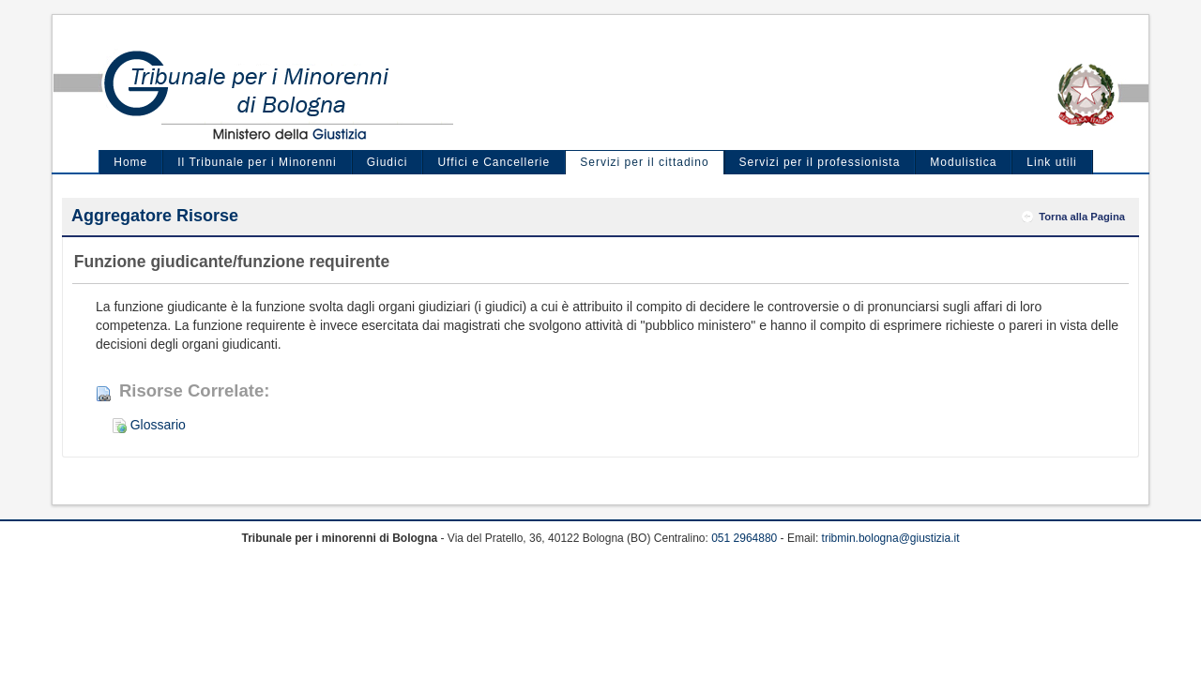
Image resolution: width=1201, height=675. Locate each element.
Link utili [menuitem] (1051, 162)
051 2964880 (744, 538)
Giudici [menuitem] (387, 162)
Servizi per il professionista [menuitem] (820, 162)
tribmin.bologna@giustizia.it (891, 538)
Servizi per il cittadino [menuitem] (644, 162)
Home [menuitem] (130, 162)
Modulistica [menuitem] (963, 162)
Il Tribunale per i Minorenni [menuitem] (256, 162)
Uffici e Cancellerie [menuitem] (493, 162)
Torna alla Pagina (1082, 216)
